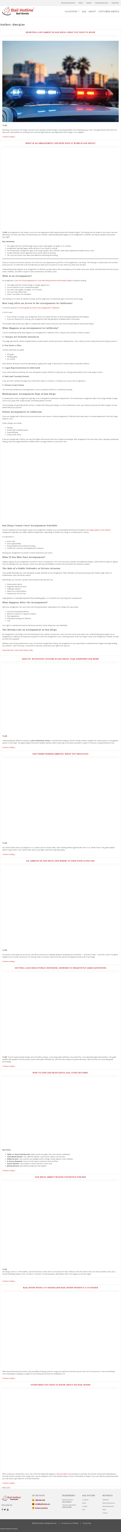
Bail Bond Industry (12, 1529)
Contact (84, 1506)
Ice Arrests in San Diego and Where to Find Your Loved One (60, 861)
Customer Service (108, 11)
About (92, 11)
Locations (71, 11)
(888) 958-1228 (40, 1500)
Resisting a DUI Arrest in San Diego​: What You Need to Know (60, 32)
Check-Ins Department (69, 1506)
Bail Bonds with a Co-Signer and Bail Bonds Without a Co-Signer (60, 1287)
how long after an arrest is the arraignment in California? (39, 308)
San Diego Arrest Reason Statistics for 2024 (60, 1177)
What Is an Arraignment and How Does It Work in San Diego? (60, 143)
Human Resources (101, 3)
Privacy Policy (87, 1523)
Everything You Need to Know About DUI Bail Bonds (60, 1385)
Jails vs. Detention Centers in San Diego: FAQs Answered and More (60, 659)
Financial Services (67, 1501)
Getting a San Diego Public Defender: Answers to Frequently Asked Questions (60, 968)
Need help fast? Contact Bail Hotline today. (17, 650)
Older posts (5, 1488)
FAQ (84, 11)
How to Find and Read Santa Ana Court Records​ (60, 1072)
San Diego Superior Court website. (98, 530)
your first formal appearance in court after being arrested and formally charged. (43, 280)
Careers (89, 3)
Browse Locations (41, 1508)
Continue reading (9, 137)
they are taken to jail (64, 1474)
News (81, 3)
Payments (115, 3)
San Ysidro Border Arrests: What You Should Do (60, 754)
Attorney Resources (68, 3)
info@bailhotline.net (42, 1504)
